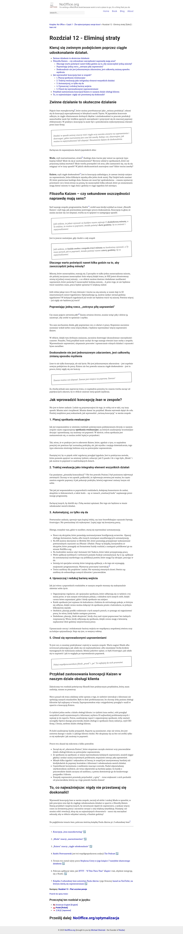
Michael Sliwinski (98, 930)
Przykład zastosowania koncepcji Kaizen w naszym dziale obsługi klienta (86, 92)
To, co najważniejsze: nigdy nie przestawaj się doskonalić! (79, 94)
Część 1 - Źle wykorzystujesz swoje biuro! (83, 24)
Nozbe (121, 930)
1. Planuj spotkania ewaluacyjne (70, 78)
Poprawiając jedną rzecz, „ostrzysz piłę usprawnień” (80, 66)
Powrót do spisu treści (58, 894)
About (130, 11)
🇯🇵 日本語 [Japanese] (62, 910)
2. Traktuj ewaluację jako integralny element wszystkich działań (85, 80)
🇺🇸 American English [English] (65, 905)
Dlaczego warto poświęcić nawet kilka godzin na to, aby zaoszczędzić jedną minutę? (94, 64)
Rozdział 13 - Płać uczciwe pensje (72, 889)
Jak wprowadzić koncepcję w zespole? (72, 75)
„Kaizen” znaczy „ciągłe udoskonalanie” (71, 846)
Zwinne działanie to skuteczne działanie (71, 58)
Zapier (107, 871)
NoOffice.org (69, 4)
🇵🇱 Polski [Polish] (60, 908)
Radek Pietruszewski (62, 853)
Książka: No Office (57, 24)
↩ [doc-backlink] (84, 832)
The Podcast (109, 853)
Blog (122, 11)
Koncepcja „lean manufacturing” (68, 832)
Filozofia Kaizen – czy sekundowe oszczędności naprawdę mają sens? (84, 61)
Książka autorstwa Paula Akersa (76, 881)
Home (106, 11)
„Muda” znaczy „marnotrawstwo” (68, 839)
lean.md (52, 27)
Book (114, 11)
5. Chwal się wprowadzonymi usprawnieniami (77, 89)
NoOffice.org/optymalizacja (96, 918)
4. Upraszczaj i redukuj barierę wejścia (73, 86)
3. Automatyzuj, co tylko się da (70, 83)
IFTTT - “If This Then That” (91, 871)
